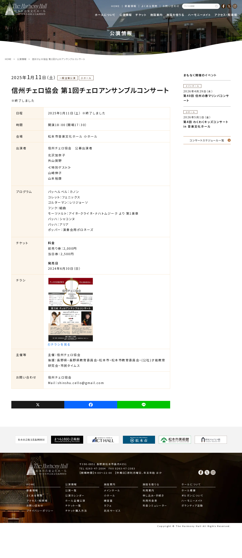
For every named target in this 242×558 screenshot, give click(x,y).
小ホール (110, 495)
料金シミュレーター (155, 505)
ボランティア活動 (192, 505)
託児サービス (112, 510)
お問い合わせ (171, 6)
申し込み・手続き (153, 495)
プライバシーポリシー (40, 510)
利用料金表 (150, 500)
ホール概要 (189, 490)
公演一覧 (71, 490)
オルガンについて (192, 495)
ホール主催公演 (75, 500)
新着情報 (131, 6)
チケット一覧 (73, 505)
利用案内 (148, 490)
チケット (141, 15)
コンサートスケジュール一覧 (207, 140)
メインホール (112, 490)
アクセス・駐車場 (226, 15)
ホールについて (105, 15)
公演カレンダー (75, 495)
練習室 (108, 500)
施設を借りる (175, 15)
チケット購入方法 (76, 510)
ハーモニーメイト (199, 15)
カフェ (108, 505)
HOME (115, 6)
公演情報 (125, 15)
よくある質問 (149, 6)
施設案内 (156, 15)
